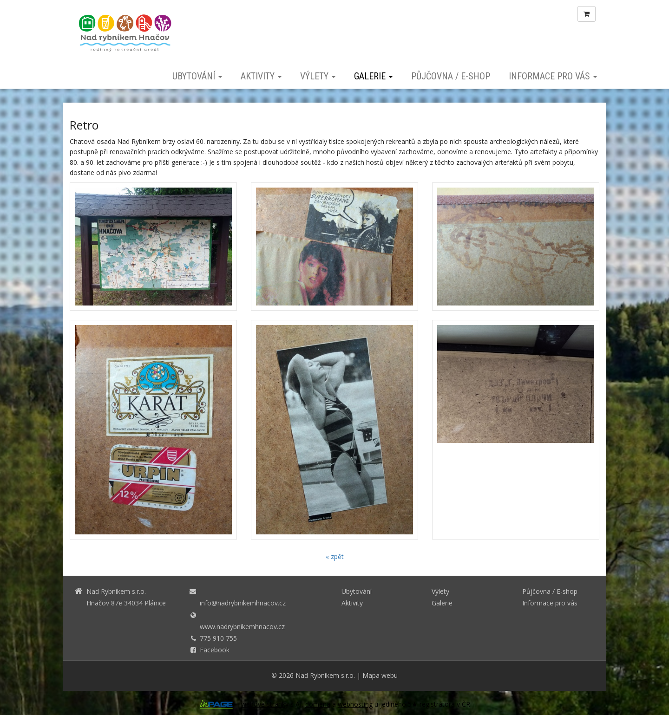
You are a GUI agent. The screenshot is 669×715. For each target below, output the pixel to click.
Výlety (317, 76)
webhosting (355, 704)
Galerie (373, 76)
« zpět (335, 556)
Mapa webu (380, 675)
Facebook (215, 649)
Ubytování (197, 76)
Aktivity (261, 76)
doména (317, 704)
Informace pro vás (553, 76)
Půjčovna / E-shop (450, 76)
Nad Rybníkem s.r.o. (325, 675)
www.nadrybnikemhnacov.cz (242, 626)
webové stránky (265, 704)
